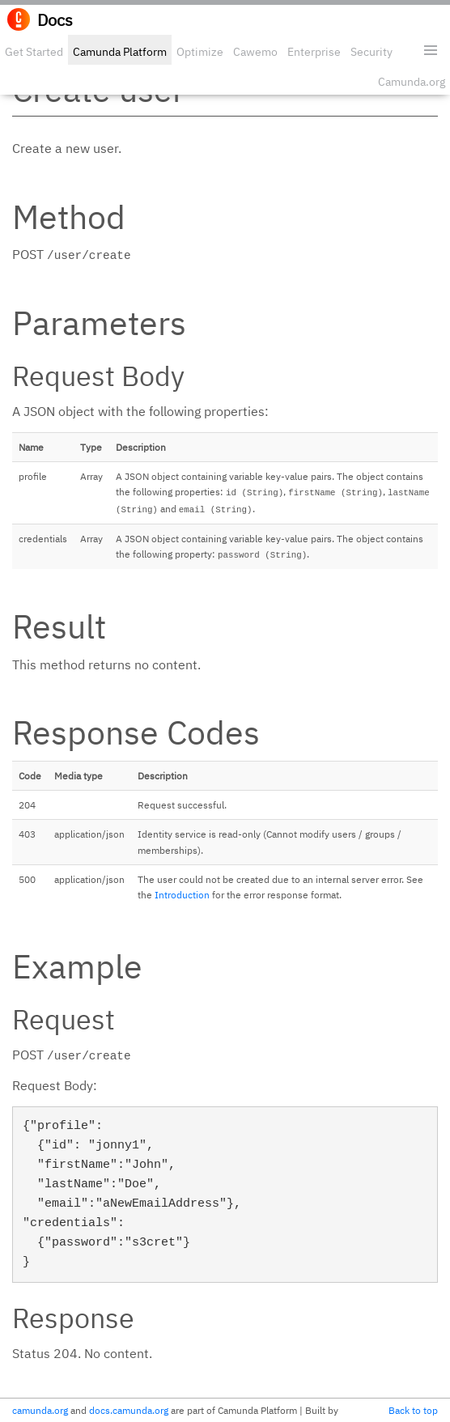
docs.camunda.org (128, 1410)
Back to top (413, 1410)
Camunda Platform (120, 52)
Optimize (199, 52)
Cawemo (255, 52)
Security (371, 52)
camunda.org (40, 1410)
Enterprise (314, 52)
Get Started (34, 52)
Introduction (182, 895)
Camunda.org (411, 81)
